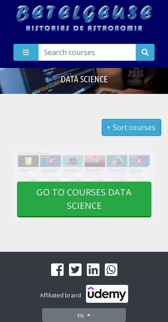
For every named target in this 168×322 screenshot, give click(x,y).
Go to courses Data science (84, 199)
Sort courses (133, 127)
